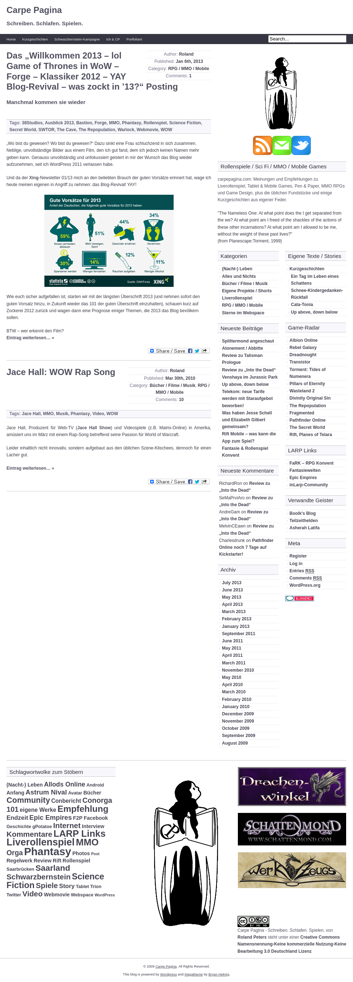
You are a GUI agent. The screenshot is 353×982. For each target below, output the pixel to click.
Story (67, 886)
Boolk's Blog (302, 513)
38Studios (32, 122)
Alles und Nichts (239, 276)
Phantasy (131, 122)
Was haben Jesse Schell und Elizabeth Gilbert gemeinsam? (247, 419)
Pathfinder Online (307, 420)
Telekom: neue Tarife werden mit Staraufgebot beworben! (247, 398)
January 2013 (235, 626)
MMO (114, 122)
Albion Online (303, 340)
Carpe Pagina (34, 10)
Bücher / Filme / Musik (173, 385)
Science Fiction (185, 122)
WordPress (105, 895)
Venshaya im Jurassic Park (250, 377)
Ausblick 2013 (59, 122)
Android (95, 785)
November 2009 (238, 721)
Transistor (299, 362)
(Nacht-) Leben (237, 268)
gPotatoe (42, 826)
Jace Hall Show (94, 427)
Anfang (15, 793)
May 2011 (231, 648)
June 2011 (232, 640)
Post (95, 854)
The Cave (66, 129)
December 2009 (238, 713)
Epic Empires (303, 477)
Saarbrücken (20, 869)
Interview (93, 826)
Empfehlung (82, 809)
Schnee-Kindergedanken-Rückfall (317, 294)
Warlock (126, 129)
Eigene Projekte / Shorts (247, 290)
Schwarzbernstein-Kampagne (77, 39)
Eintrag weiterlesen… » (30, 337)
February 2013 (236, 618)
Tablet (82, 886)
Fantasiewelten (305, 470)
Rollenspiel (155, 122)
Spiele (47, 885)
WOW (166, 129)
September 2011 (238, 633)
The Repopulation (97, 129)
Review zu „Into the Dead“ (249, 369)
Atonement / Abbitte (242, 348)
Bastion (84, 122)
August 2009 (235, 743)
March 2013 (233, 611)
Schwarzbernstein (38, 877)
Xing (34, 177)
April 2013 (232, 604)
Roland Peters (252, 937)
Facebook (96, 818)
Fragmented (301, 412)
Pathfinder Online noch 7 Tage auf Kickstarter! (246, 547)
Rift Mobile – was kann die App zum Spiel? (249, 437)
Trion (95, 886)
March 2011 (233, 663)
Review (43, 860)
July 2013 (231, 582)
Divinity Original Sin (310, 398)
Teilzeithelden (303, 520)
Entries (301, 571)
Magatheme (193, 974)
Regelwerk (19, 860)
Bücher (92, 793)
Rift (57, 860)
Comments (305, 578)
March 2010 (233, 691)
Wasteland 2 (302, 390)
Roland (186, 54)
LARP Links (79, 833)
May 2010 (231, 677)
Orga (14, 853)
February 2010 (236, 699)
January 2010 (235, 706)
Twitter (13, 894)
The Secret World (307, 427)
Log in (295, 563)
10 (181, 399)
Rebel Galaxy (303, 347)
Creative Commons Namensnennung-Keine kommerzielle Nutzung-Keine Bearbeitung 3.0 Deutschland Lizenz (291, 944)
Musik (62, 413)
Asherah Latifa (304, 527)
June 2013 (232, 590)
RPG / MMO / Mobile (188, 68)
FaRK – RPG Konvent (311, 463)
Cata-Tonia (302, 304)
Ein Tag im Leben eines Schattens (315, 280)
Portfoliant (134, 39)
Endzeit (17, 817)
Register (298, 556)
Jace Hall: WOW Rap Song (60, 372)
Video (98, 413)
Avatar (75, 793)
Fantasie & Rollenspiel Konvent (245, 452)
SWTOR (46, 129)
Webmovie (147, 129)
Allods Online (64, 784)
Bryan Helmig (218, 974)
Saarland (52, 868)
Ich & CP (113, 39)
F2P (77, 818)
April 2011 (232, 655)
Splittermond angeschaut (248, 341)
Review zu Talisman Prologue (242, 359)
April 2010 (232, 684)
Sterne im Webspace (243, 312)
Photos (81, 853)
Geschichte (18, 826)
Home (11, 39)
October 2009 (235, 728)
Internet (66, 825)
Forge (100, 122)
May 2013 (231, 597)
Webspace (82, 894)
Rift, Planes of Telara (310, 434)
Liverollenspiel (237, 298)
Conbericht (66, 801)
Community (28, 800)
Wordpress (168, 974)
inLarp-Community (308, 484)
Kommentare (29, 834)
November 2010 (238, 670)
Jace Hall (31, 413)
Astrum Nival (46, 792)
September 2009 (238, 735)
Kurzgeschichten (35, 39)
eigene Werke (38, 810)
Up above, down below (245, 384)
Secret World (22, 129)
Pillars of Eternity (307, 383)
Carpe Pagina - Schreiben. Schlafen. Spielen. (280, 930)
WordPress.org (305, 585)
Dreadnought (303, 354)
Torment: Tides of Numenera (307, 373)
